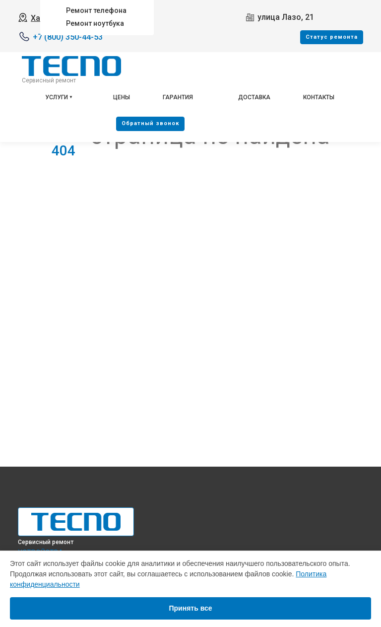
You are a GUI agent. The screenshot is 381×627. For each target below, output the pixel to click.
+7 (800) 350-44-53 (68, 37)
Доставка (254, 97)
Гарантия (178, 97)
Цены (121, 97)
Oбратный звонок (150, 123)
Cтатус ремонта (332, 37)
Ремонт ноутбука (95, 23)
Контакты (318, 97)
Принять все (190, 608)
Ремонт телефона (96, 10)
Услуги (56, 97)
